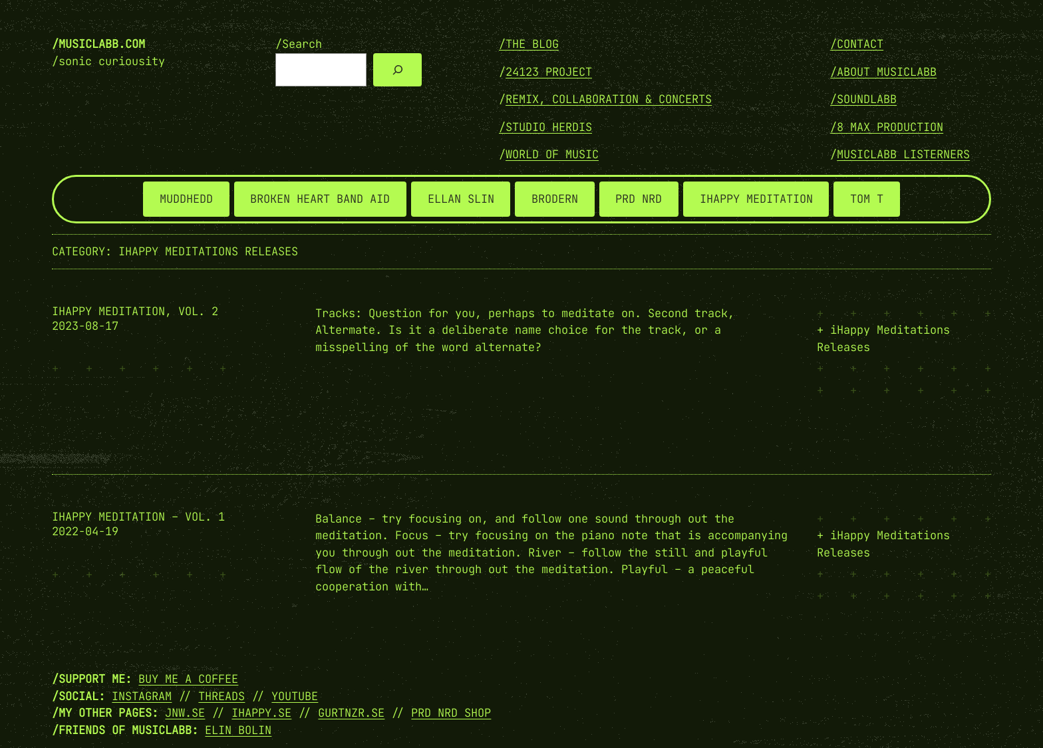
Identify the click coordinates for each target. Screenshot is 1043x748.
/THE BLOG (529, 44)
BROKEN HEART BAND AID (320, 198)
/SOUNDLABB (863, 99)
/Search (298, 44)
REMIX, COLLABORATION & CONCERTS (609, 99)
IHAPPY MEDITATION (756, 198)
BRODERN (554, 198)
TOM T (866, 198)
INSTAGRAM (142, 696)
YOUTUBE (294, 696)
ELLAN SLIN (461, 198)
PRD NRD (638, 198)
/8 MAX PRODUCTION (886, 127)
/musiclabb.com (98, 44)
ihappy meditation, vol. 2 (135, 311)
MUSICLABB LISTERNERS (903, 154)
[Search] (397, 70)
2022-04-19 (85, 531)
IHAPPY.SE (261, 712)
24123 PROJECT (549, 71)
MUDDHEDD (186, 198)
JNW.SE (185, 712)
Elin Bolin (238, 730)
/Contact (856, 44)
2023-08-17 (85, 325)
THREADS (221, 696)
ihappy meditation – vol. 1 (138, 517)
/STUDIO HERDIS (545, 127)
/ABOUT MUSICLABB (883, 71)
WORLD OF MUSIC (552, 154)
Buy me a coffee (188, 679)
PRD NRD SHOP (451, 712)
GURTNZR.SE (351, 712)
